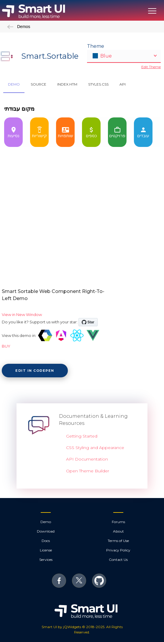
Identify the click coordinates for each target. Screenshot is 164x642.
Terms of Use (118, 540)
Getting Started (81, 436)
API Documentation (87, 459)
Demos (18, 26)
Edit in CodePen (34, 371)
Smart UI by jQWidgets (61, 627)
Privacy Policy (118, 550)
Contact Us (118, 559)
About (118, 531)
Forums (118, 522)
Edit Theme (151, 67)
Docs (46, 540)
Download (46, 531)
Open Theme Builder (87, 471)
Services (46, 559)
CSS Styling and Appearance (95, 447)
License (46, 550)
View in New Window (22, 314)
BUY (6, 346)
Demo (45, 522)
